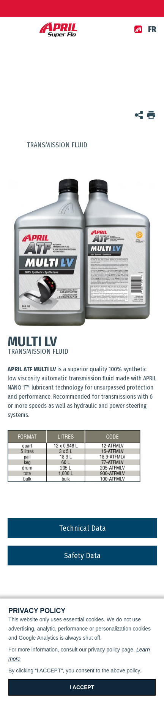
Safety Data (82, 555)
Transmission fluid (47, 145)
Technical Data (82, 528)
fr (152, 29)
